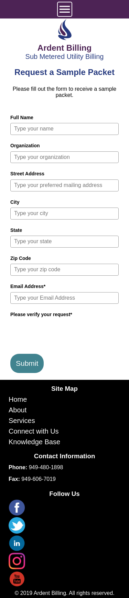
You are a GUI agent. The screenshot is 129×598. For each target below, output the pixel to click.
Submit (27, 363)
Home (18, 399)
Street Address (27, 173)
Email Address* (27, 286)
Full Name (21, 117)
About (17, 410)
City (14, 202)
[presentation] (62, 333)
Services (22, 420)
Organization (25, 145)
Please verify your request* (41, 314)
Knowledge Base (34, 442)
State (16, 230)
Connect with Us (34, 431)
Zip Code (20, 258)
